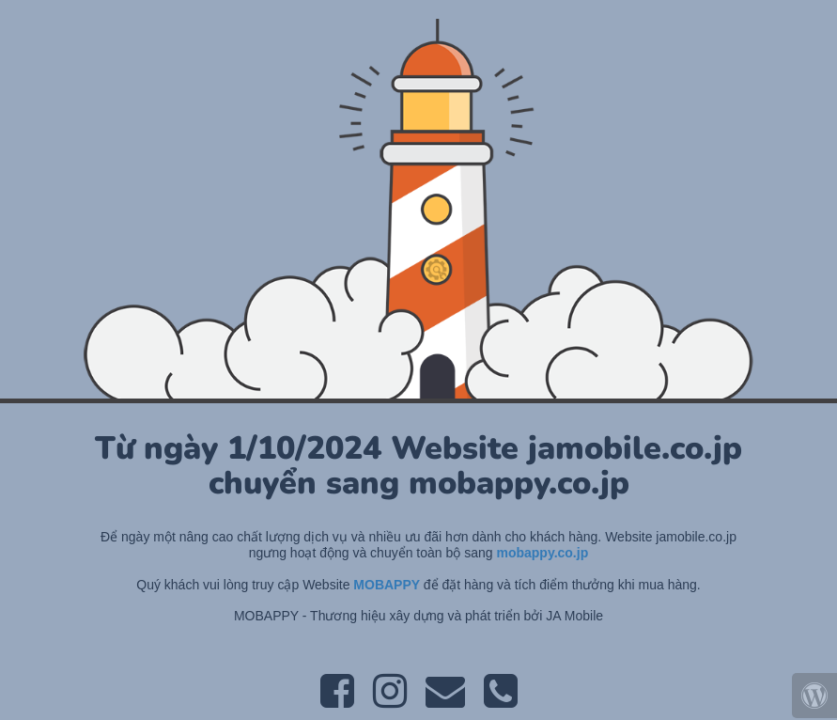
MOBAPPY (388, 584)
